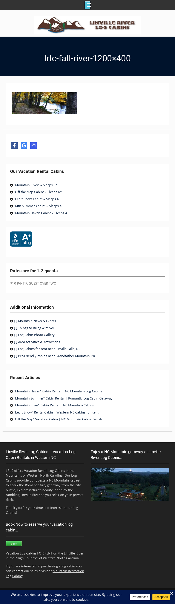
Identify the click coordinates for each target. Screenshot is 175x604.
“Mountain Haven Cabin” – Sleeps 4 (40, 213)
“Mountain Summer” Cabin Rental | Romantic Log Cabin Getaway (63, 398)
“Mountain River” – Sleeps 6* (35, 185)
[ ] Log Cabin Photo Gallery (34, 335)
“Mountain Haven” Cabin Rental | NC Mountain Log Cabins (58, 391)
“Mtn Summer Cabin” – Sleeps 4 (38, 206)
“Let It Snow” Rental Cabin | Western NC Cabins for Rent (56, 412)
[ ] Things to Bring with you (34, 328)
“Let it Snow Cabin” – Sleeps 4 (36, 199)
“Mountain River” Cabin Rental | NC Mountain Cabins (54, 405)
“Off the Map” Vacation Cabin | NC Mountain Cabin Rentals (58, 419)
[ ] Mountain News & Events (35, 321)
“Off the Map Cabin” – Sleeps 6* (38, 192)
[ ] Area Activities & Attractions (37, 342)
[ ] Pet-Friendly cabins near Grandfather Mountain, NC (55, 356)
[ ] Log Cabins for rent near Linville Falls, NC (47, 349)
